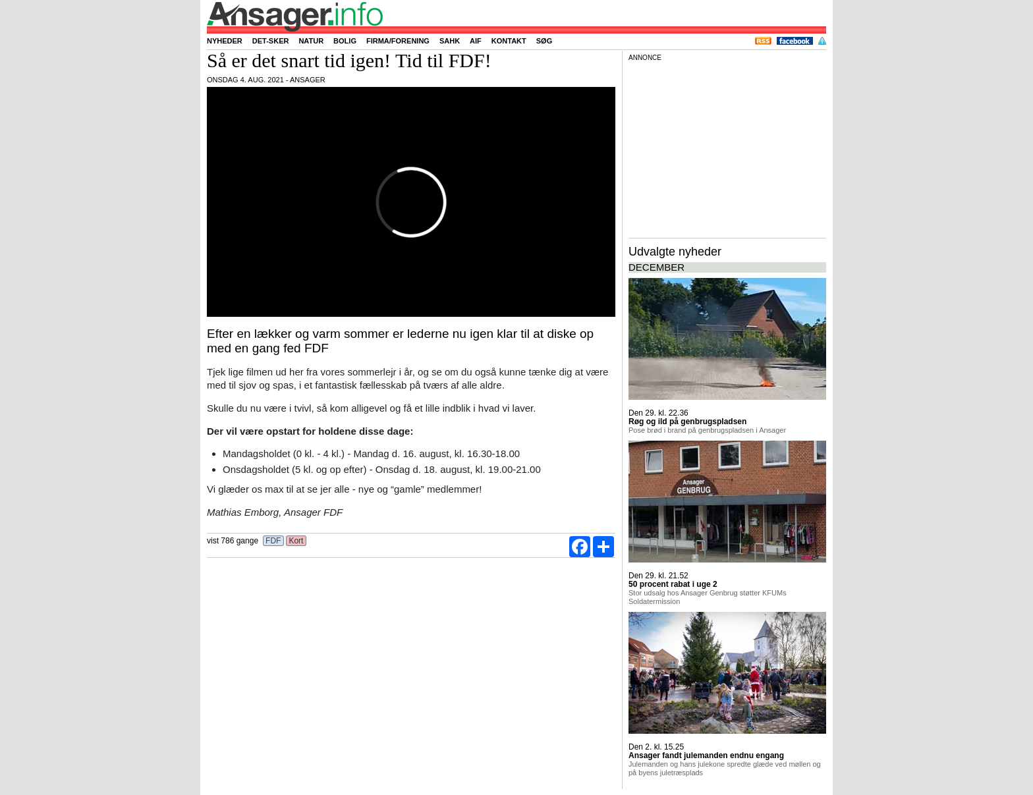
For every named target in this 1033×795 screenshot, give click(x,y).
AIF (476, 41)
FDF (273, 540)
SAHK (449, 41)
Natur (310, 41)
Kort (296, 540)
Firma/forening (398, 41)
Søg (544, 41)
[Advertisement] (727, 147)
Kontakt (508, 41)
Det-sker (270, 41)
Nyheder (224, 41)
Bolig (344, 41)
